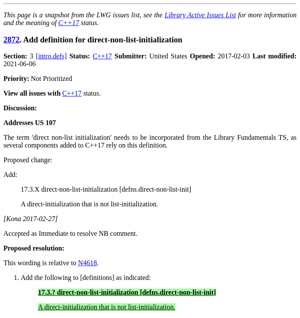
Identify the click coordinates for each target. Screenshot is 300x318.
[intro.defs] (51, 56)
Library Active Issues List (200, 15)
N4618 (87, 263)
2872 (11, 39)
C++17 (68, 22)
